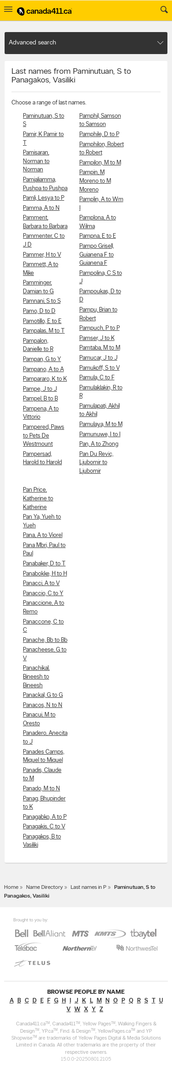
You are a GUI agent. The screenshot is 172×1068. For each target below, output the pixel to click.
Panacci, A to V (41, 583)
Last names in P (88, 887)
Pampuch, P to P (99, 328)
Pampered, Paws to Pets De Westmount (43, 435)
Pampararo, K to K (45, 379)
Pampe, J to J (40, 389)
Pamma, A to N (41, 208)
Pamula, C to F (97, 378)
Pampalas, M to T (44, 331)
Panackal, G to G (43, 695)
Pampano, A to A (43, 369)
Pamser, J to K (97, 338)
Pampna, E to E (97, 236)
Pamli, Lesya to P (43, 198)
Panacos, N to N (42, 705)
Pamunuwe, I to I (100, 435)
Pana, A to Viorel (42, 535)
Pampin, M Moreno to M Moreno (95, 181)
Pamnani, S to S (42, 301)
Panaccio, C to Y (43, 594)
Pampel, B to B (40, 399)
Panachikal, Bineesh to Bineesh (36, 676)
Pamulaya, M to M (100, 424)
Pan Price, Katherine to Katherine (38, 498)
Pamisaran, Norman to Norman (36, 161)
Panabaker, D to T (44, 564)
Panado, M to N (41, 789)
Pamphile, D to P (99, 134)
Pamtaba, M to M (99, 348)
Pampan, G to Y (42, 359)
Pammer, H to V (42, 255)
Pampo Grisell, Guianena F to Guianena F (96, 254)
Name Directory (44, 887)
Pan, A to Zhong (98, 444)
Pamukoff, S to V (99, 368)
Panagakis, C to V (44, 827)
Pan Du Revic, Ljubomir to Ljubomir (96, 462)
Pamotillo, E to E (42, 321)
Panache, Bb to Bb (45, 640)
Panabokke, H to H (45, 574)
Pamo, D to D (39, 311)
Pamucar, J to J (98, 358)
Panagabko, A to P (45, 817)
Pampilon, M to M (100, 163)
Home (11, 887)
